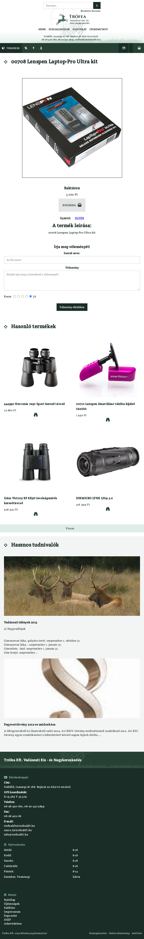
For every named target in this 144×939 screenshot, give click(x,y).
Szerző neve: (72, 253)
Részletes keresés (91, 10)
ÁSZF (7, 919)
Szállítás (9, 907)
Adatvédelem (13, 923)
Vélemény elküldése (72, 307)
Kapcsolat (10, 915)
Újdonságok (12, 903)
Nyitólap (9, 900)
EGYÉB (79, 218)
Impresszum (12, 911)
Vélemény (72, 267)
